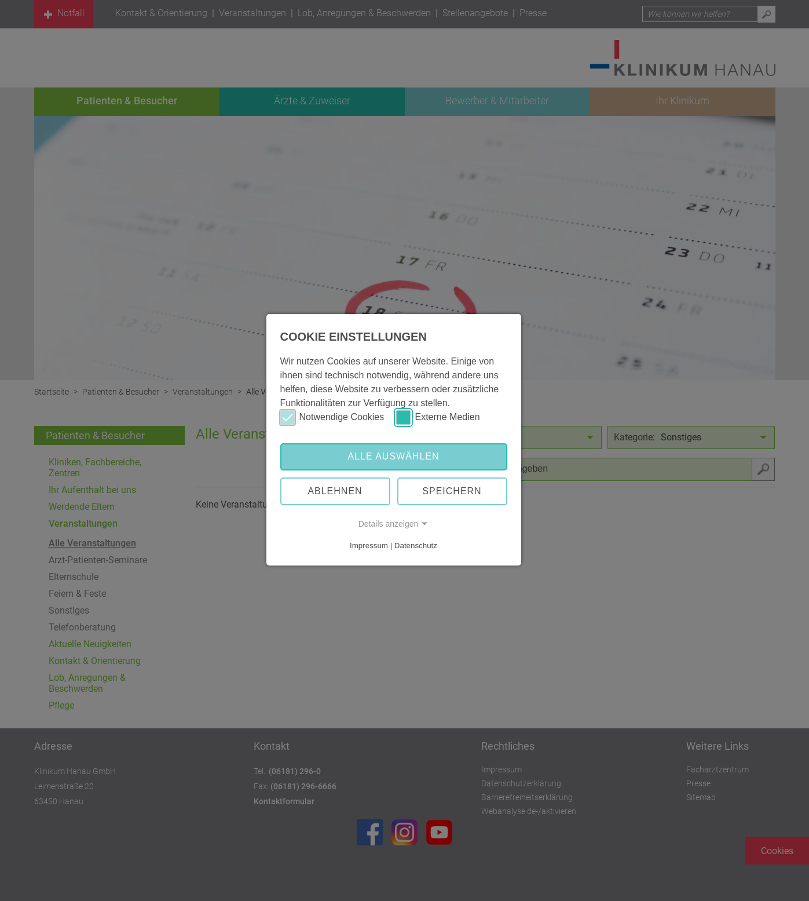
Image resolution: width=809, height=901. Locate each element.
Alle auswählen (393, 456)
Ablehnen (335, 491)
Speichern (451, 491)
